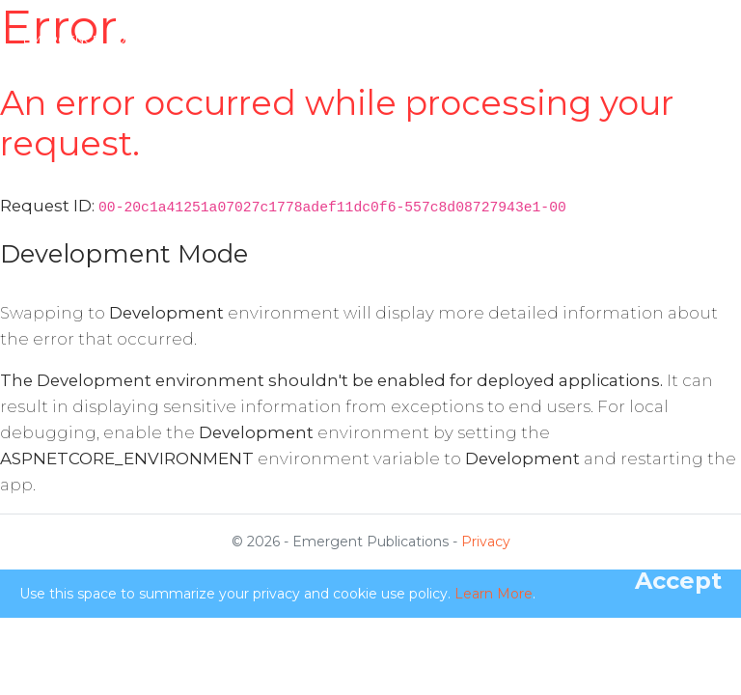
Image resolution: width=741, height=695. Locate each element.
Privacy (485, 541)
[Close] (678, 581)
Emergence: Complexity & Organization (157, 39)
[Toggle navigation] (700, 40)
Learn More (493, 593)
